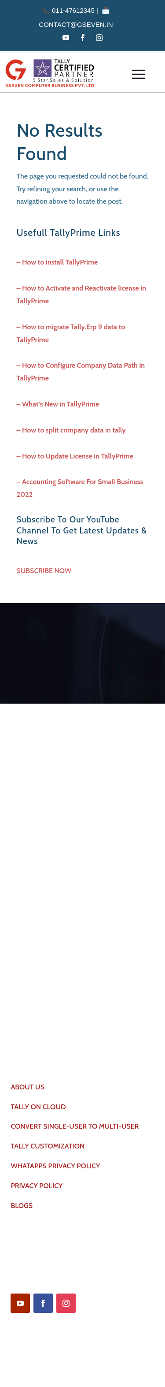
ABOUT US (27, 1087)
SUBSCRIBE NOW (44, 571)
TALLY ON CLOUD (38, 1107)
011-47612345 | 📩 (76, 10)
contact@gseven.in (76, 24)
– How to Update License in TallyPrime (75, 456)
